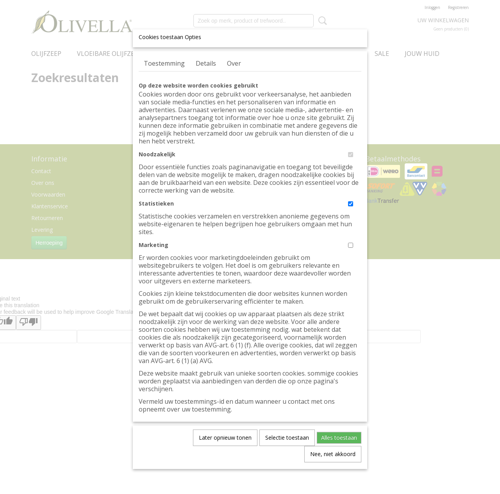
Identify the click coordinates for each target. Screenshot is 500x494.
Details (206, 63)
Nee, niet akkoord (332, 454)
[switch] (350, 154)
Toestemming (164, 63)
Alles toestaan (339, 437)
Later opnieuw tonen (225, 437)
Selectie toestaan (287, 437)
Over (234, 63)
